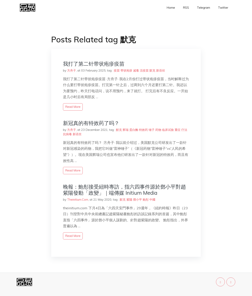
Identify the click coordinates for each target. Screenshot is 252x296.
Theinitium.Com (77, 199)
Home (171, 7)
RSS (186, 7)
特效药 (143, 130)
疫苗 (117, 70)
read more (73, 107)
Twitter (223, 7)
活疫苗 (144, 70)
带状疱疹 (126, 70)
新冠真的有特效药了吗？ (91, 123)
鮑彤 (146, 199)
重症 (178, 130)
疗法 (184, 130)
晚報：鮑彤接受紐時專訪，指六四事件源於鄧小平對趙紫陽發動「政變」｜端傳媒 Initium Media (124, 189)
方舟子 (71, 70)
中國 (152, 199)
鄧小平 (137, 199)
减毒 (136, 70)
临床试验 (168, 130)
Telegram (203, 7)
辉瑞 (126, 130)
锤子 (152, 130)
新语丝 (160, 70)
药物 (158, 130)
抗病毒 (67, 134)
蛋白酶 (133, 130)
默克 (152, 70)
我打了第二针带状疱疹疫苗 (93, 64)
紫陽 (129, 199)
